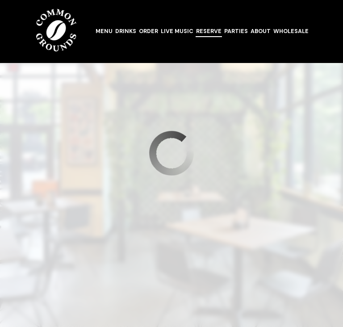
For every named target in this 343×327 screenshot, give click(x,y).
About (261, 31)
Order (148, 31)
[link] (56, 30)
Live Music (177, 31)
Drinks (125, 31)
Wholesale (291, 31)
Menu (104, 31)
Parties (236, 31)
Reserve (209, 31)
